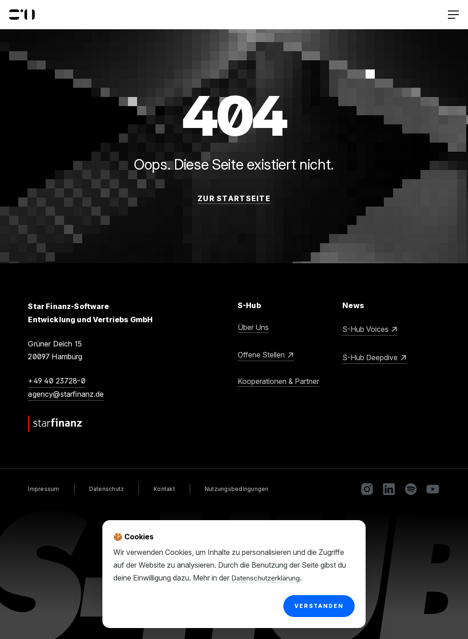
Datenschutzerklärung (267, 577)
